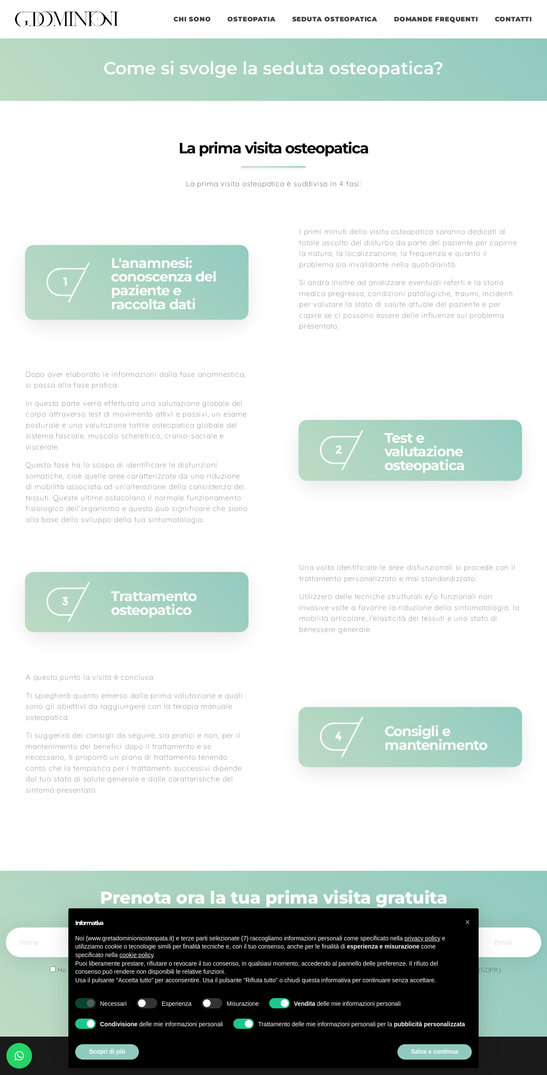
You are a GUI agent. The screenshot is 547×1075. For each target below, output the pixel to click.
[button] (467, 922)
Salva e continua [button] (434, 1051)
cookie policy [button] (136, 955)
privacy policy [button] (422, 938)
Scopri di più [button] (107, 1051)
